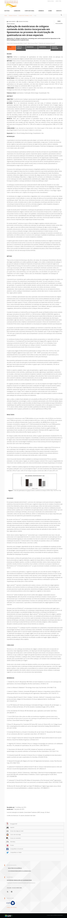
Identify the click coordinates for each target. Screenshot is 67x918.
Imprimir (10, 827)
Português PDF (11, 823)
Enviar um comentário (13, 838)
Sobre (50, 10)
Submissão (17, 10)
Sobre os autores (19, 47)
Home (5, 15)
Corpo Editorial (29, 10)
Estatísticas (30, 47)
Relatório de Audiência (15, 868)
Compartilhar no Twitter (14, 852)
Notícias (7, 10)
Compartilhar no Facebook (14, 848)
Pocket (10, 845)
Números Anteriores (13, 15)
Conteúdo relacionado (55, 47)
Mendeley (10, 841)
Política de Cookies (12, 907)
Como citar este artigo (13, 834)
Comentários (42, 47)
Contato (59, 10)
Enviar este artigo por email (14, 830)
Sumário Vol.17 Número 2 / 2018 (25, 15)
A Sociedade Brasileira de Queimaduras (19, 870)
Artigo (10, 47)
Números (41, 10)
